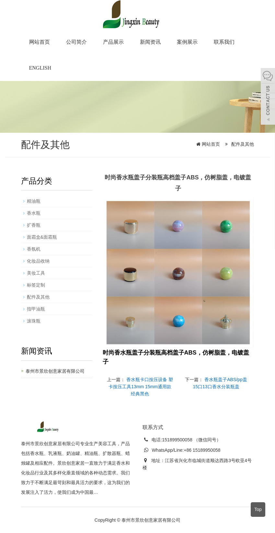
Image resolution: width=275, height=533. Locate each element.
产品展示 (113, 42)
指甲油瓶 (36, 309)
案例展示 (187, 42)
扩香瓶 (33, 225)
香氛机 (33, 249)
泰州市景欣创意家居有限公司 (55, 371)
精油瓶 (33, 201)
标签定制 (36, 285)
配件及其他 (242, 144)
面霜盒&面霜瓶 (42, 237)
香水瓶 (33, 213)
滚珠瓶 (33, 320)
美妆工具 (36, 273)
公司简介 (76, 42)
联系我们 (224, 42)
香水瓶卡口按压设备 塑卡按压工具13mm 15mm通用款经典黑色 (141, 386)
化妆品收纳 (38, 261)
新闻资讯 (150, 42)
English (40, 68)
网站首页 (39, 42)
